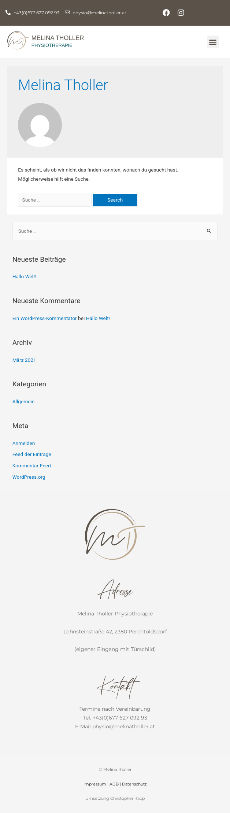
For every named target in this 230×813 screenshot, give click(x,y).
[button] (213, 42)
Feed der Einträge (31, 454)
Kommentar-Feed (31, 465)
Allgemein (23, 401)
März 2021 (24, 360)
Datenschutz (134, 784)
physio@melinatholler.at (123, 726)
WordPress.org (28, 477)
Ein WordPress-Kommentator (44, 318)
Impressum (95, 784)
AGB (114, 784)
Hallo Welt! (24, 276)
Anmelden (23, 443)
